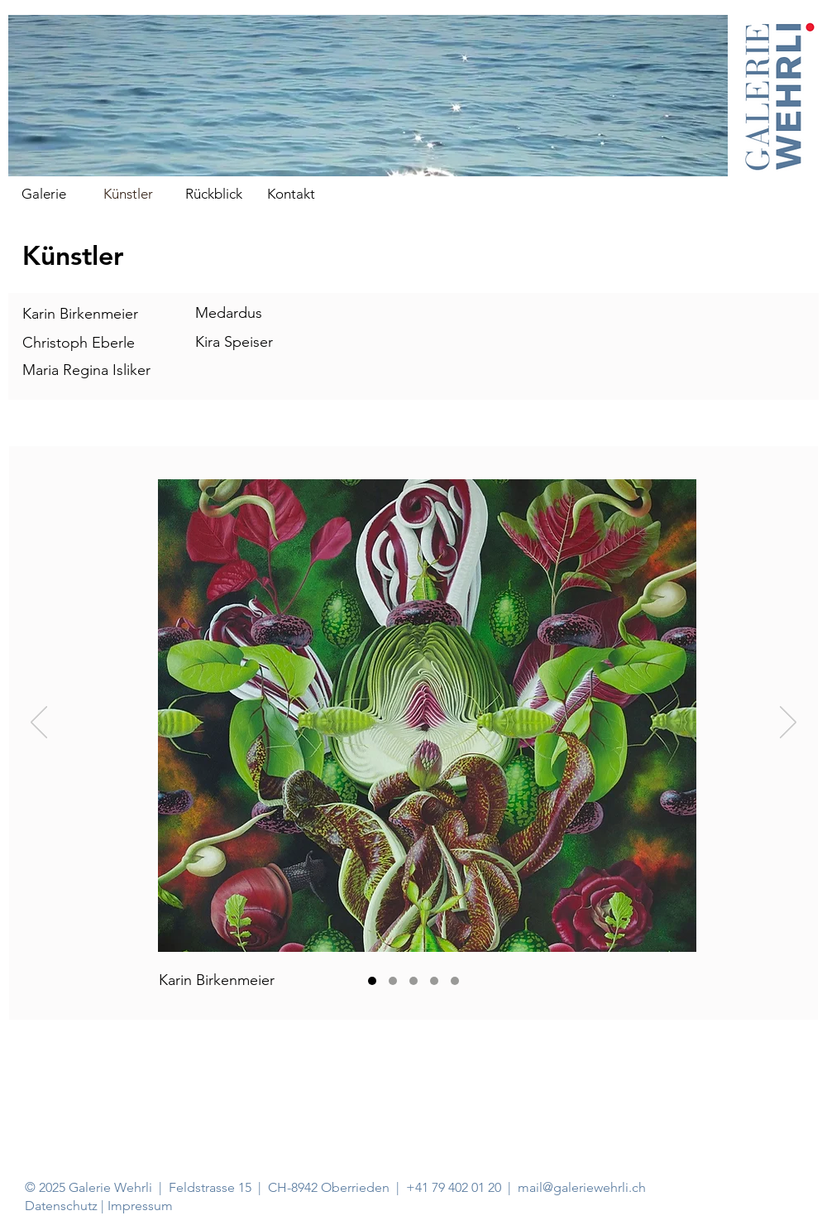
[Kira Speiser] (455, 981)
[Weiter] (788, 723)
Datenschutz (63, 1205)
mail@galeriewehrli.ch (582, 1187)
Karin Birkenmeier (80, 314)
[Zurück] (39, 723)
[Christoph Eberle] (393, 981)
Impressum (140, 1205)
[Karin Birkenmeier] (372, 981)
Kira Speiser (234, 342)
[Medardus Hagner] (434, 981)
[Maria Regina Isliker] (413, 981)
